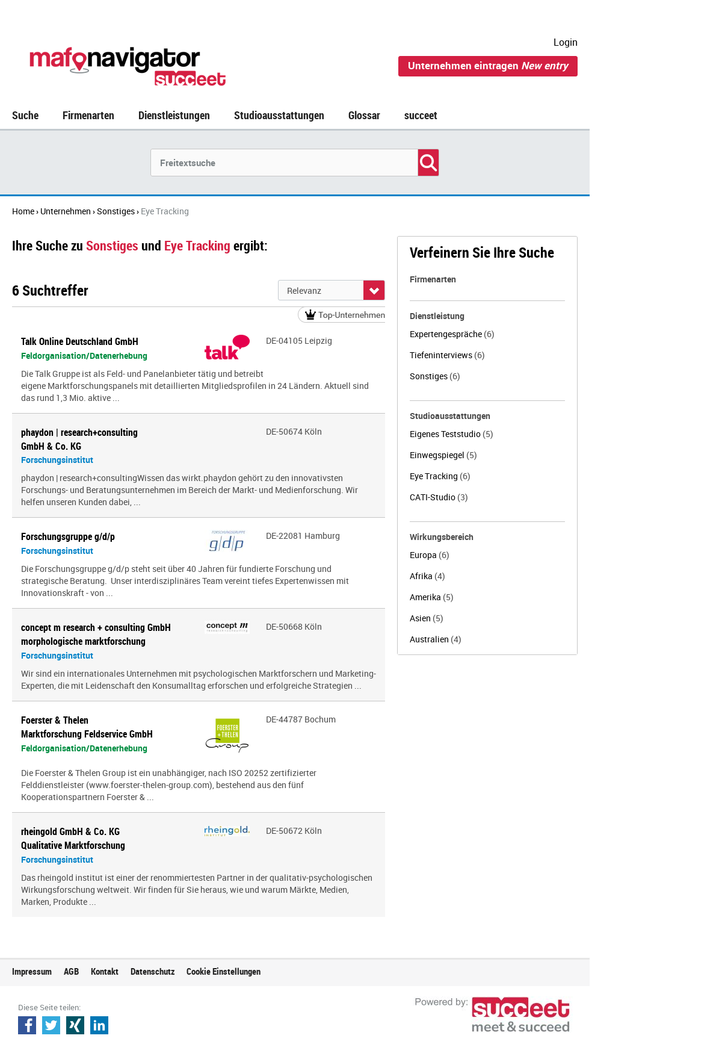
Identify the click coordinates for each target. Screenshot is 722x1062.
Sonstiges (435, 376)
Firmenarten (88, 115)
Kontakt (105, 971)
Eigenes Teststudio (451, 433)
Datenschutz (152, 971)
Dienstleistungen (174, 115)
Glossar (364, 115)
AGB (71, 971)
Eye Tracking (440, 476)
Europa (429, 554)
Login (566, 42)
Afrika (427, 576)
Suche (25, 115)
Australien (435, 639)
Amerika (432, 597)
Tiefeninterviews (447, 355)
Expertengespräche (452, 334)
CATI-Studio (439, 497)
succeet (420, 115)
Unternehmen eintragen (488, 65)
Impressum (32, 971)
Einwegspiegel (443, 455)
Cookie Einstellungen (224, 971)
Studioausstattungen (279, 115)
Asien (426, 618)
